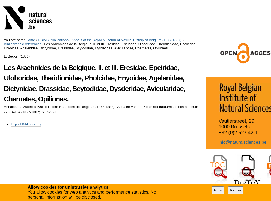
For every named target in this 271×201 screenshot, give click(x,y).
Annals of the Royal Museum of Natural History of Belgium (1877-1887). (126, 40)
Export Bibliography (26, 124)
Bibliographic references (22, 44)
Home (30, 40)
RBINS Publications (53, 40)
